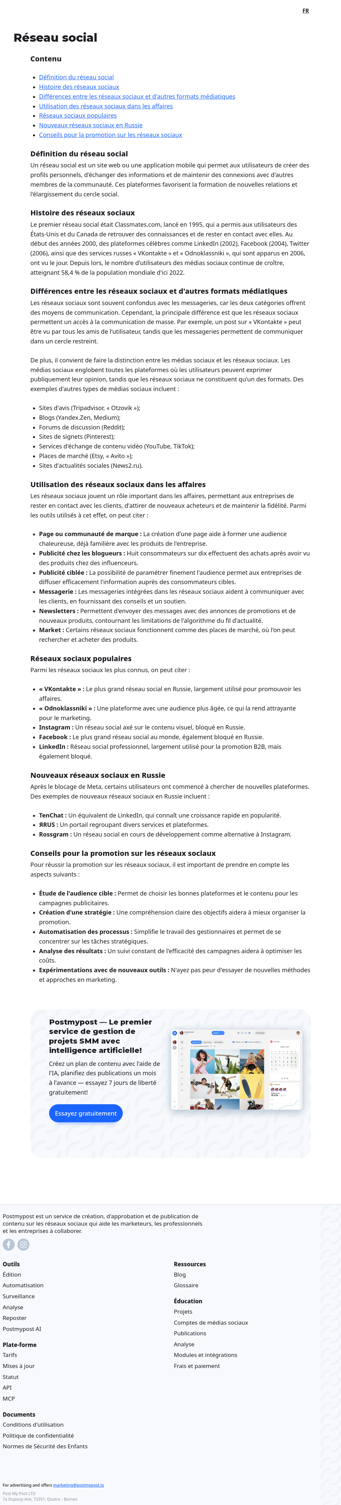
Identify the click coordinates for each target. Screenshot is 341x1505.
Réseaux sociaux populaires (78, 116)
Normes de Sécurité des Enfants (45, 1446)
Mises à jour (19, 1366)
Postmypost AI (22, 1329)
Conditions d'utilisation (33, 1424)
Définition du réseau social (76, 77)
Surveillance (19, 1296)
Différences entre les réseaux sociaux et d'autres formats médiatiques (137, 96)
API (7, 1387)
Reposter (15, 1318)
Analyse (13, 1307)
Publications (190, 1333)
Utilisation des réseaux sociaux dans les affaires (106, 106)
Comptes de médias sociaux (211, 1322)
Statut (11, 1376)
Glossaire (186, 1285)
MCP (9, 1398)
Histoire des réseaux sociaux (79, 87)
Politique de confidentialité (38, 1435)
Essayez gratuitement (86, 1114)
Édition (12, 1274)
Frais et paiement (197, 1366)
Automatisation (23, 1285)
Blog (180, 1274)
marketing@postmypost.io (78, 1485)
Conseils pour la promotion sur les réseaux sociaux (110, 135)
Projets (183, 1311)
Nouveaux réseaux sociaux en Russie (90, 125)
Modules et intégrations (205, 1355)
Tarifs (10, 1355)
